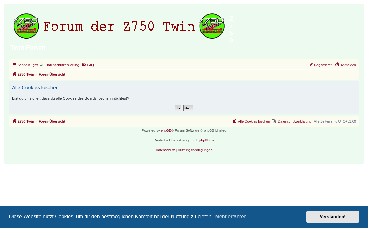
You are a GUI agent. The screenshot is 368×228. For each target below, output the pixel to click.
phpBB (166, 130)
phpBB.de (206, 140)
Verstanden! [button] (333, 216)
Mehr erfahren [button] (231, 216)
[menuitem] (59, 65)
